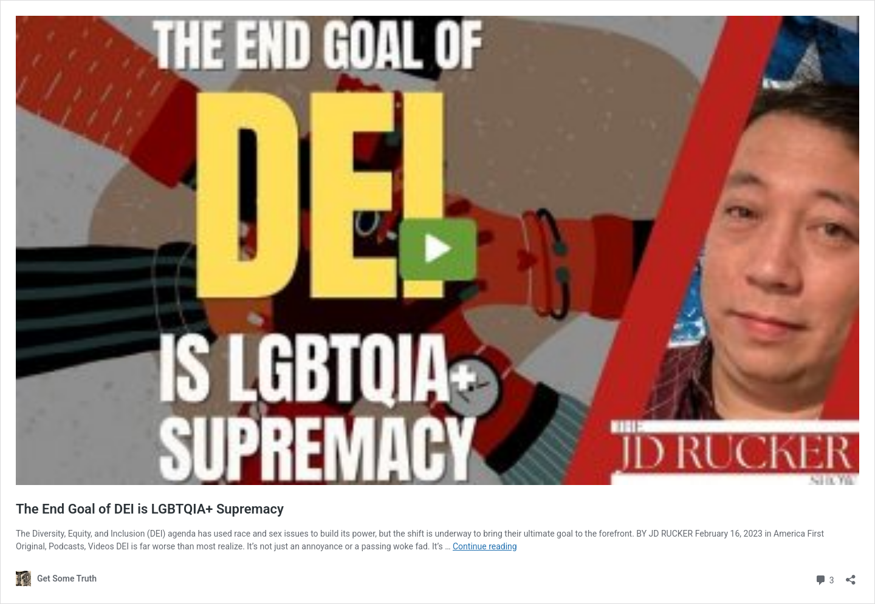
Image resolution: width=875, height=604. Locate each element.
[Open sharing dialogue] (850, 575)
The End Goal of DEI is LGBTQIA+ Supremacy (150, 509)
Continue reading (485, 546)
